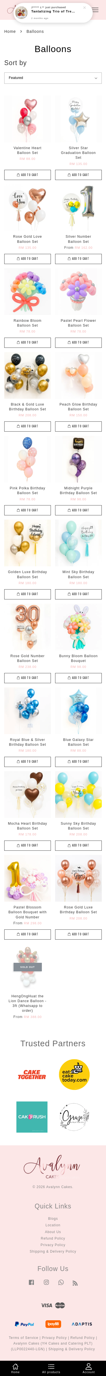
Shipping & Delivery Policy (53, 1251)
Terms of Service (23, 1338)
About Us (53, 1232)
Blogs (53, 1219)
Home (10, 31)
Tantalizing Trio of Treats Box (53, 11)
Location (53, 1225)
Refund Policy (53, 1238)
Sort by (15, 63)
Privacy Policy (52, 1245)
